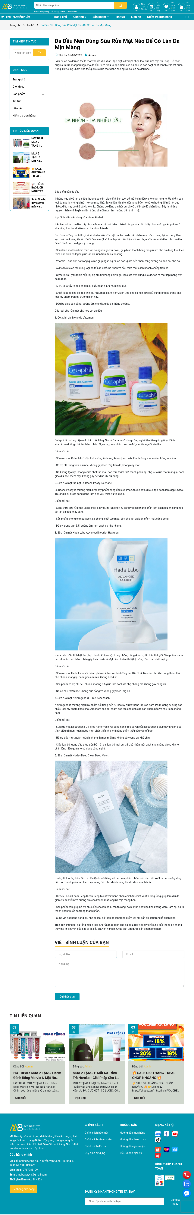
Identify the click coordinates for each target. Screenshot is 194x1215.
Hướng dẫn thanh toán (133, 1139)
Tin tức (120, 17)
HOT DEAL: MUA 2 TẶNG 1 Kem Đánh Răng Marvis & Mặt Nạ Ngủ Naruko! (38, 142)
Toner (62, 12)
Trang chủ (60, 17)
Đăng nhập (143, 5)
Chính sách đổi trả (95, 1146)
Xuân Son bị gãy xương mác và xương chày (38, 203)
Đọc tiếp (20, 1098)
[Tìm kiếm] (120, 5)
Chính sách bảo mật (96, 1132)
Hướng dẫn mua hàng (132, 1132)
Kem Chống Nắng (41, 12)
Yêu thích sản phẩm (173, 6)
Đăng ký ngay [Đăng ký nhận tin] (175, 1201)
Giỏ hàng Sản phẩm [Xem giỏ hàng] (188, 6)
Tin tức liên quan (26, 130)
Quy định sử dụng (95, 1152)
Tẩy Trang (54, 12)
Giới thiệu (79, 17)
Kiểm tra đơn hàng (159, 17)
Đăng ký (144, 9)
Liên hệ (136, 17)
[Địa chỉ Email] (124, 1201)
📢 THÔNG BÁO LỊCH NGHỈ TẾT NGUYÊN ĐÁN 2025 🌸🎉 (37, 187)
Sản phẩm (99, 17)
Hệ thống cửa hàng (23, 1189)
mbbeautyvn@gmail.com (32, 1174)
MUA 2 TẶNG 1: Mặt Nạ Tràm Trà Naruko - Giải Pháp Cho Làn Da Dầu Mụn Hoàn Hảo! (38, 157)
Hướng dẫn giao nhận (132, 1146)
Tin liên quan (25, 1016)
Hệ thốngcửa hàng (158, 6)
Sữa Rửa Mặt (72, 12)
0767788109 (30, 1169)
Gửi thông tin (67, 996)
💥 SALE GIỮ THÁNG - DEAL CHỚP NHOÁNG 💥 (38, 172)
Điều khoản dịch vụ (131, 1152)
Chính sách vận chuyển (98, 1139)
